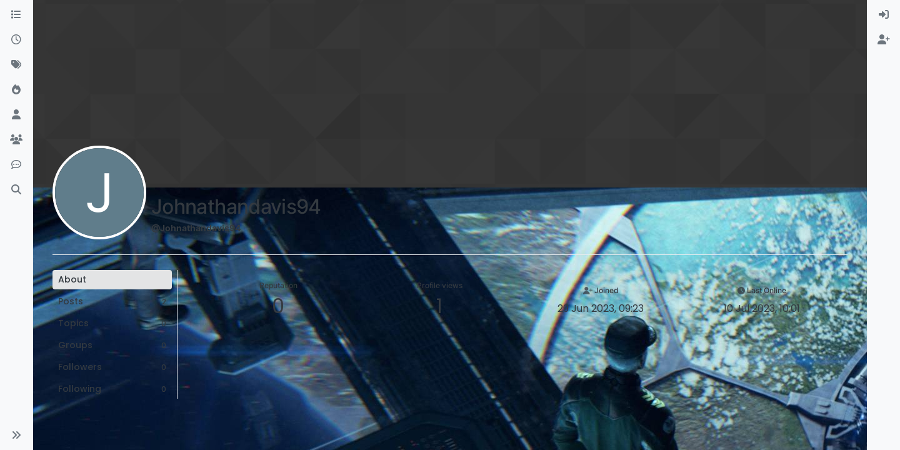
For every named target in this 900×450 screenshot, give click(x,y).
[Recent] (16, 40)
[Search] (16, 190)
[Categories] (16, 15)
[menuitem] (883, 15)
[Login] (883, 15)
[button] (16, 435)
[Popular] (16, 90)
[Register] (883, 40)
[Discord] (16, 165)
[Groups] (16, 140)
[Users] (16, 115)
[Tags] (16, 65)
